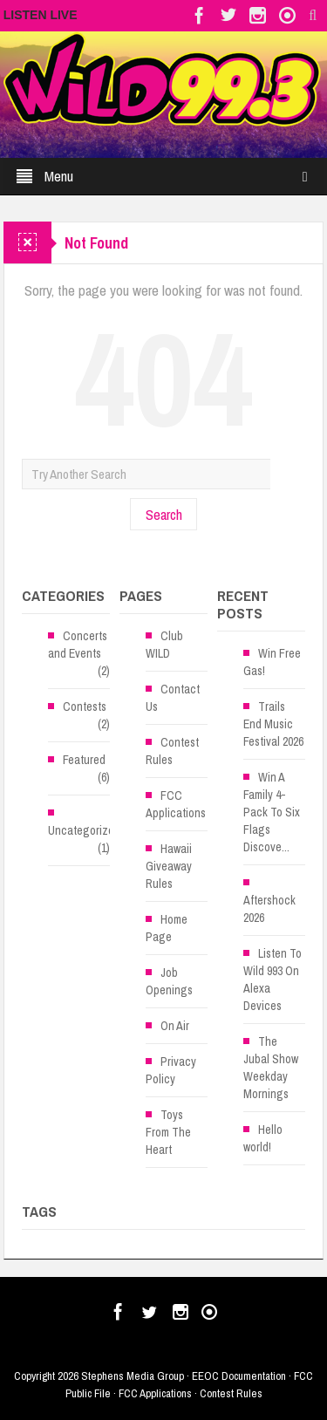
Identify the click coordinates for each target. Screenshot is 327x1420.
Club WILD (164, 644)
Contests (84, 706)
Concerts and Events (77, 644)
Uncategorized (84, 830)
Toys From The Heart (168, 1132)
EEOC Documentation (239, 1376)
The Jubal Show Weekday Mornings (270, 1068)
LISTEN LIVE (40, 15)
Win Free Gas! (272, 662)
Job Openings (169, 981)
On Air (174, 1026)
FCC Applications (176, 804)
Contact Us (173, 697)
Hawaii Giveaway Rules (169, 866)
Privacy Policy (171, 1070)
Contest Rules (172, 751)
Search (164, 514)
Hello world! (263, 1138)
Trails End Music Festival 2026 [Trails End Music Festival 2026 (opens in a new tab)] (273, 724)
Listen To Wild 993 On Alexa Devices (272, 980)
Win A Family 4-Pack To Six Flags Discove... (271, 812)
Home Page (166, 928)
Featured (84, 760)
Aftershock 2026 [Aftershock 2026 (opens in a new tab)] (269, 908)
